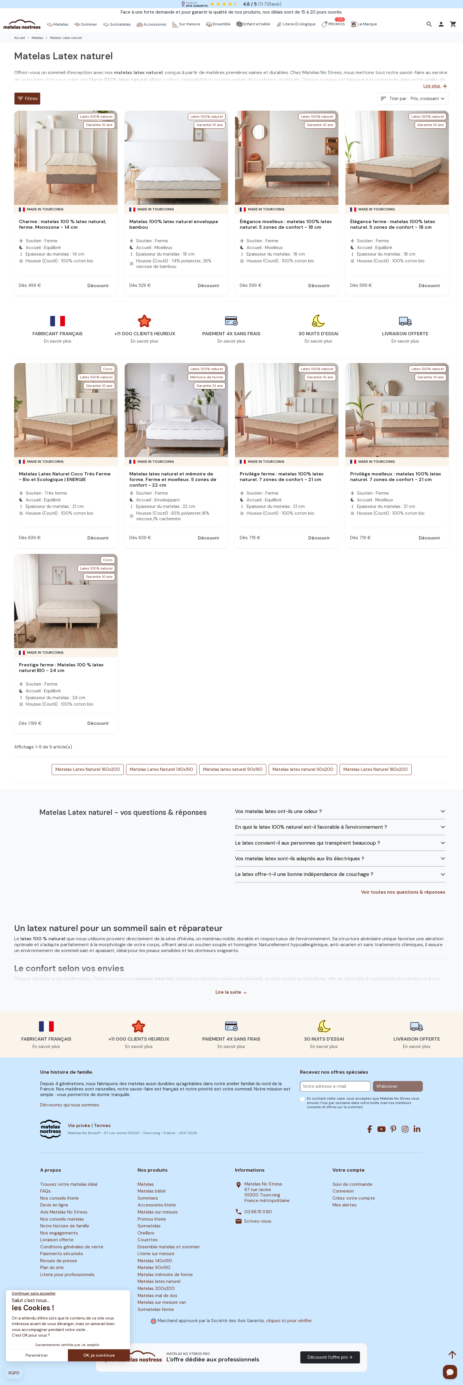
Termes (102, 1126)
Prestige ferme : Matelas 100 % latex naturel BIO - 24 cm (61, 667)
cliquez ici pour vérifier (289, 1321)
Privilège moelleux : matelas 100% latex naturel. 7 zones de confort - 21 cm (395, 477)
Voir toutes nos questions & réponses (403, 892)
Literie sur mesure (156, 1254)
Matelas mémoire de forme (165, 1275)
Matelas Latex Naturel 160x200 (88, 769)
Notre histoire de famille (64, 1226)
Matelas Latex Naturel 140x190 (161, 769)
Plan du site (52, 1268)
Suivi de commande (352, 1184)
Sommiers (148, 1198)
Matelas (146, 1184)
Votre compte (348, 1170)
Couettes (148, 1240)
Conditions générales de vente (71, 1247)
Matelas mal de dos (157, 1296)
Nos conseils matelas (62, 1219)
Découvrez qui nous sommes (69, 1105)
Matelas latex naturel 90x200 (303, 769)
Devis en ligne (54, 1205)
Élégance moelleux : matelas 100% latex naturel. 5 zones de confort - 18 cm (286, 224)
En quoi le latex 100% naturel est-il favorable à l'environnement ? (311, 827)
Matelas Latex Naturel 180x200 (375, 769)
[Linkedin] (417, 1129)
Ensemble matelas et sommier (169, 1247)
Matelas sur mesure (158, 1212)
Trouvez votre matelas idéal (68, 1184)
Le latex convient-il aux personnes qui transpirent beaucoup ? (307, 843)
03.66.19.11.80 (258, 1212)
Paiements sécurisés (61, 1254)
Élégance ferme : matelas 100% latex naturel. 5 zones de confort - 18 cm (392, 224)
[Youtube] (381, 1129)
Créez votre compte (353, 1198)
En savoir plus (57, 341)
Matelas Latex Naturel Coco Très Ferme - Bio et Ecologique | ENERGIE (65, 477)
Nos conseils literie (59, 1198)
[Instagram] (405, 1129)
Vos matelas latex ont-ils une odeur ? (278, 811)
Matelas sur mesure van (162, 1302)
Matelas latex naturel (159, 1282)
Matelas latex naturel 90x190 (233, 769)
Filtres (27, 98)
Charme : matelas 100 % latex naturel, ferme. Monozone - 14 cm (62, 224)
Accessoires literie (157, 1205)
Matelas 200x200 (156, 1288)
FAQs (45, 1191)
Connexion (343, 1191)
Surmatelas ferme (156, 1309)
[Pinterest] (393, 1129)
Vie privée (79, 1126)
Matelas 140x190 (155, 1261)
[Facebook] (369, 1129)
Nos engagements (59, 1233)
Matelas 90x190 (154, 1268)
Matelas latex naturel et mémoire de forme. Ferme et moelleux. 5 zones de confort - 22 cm (172, 479)
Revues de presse (58, 1261)
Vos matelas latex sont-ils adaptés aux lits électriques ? (299, 858)
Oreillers (146, 1233)
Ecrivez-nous (257, 1221)
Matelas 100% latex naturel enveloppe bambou (173, 224)
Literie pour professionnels (67, 1275)
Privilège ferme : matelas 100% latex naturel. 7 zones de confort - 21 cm (282, 477)
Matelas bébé (152, 1191)
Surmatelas (149, 1226)
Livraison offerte (57, 1240)
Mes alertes (344, 1205)
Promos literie (152, 1219)
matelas (328, 79)
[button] (430, 24)
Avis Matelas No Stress (63, 1212)
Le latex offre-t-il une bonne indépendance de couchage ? (304, 874)
